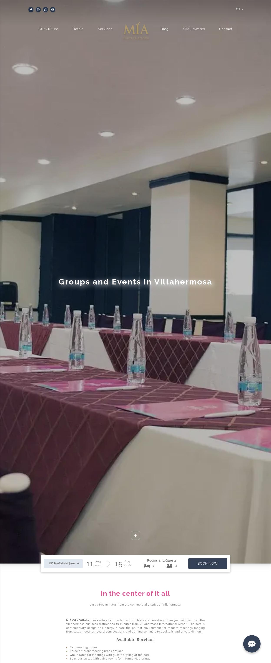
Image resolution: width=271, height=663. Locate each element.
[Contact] (252, 644)
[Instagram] (38, 9)
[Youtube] (52, 9)
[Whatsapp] (45, 9)
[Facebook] (31, 9)
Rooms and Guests (162, 560)
